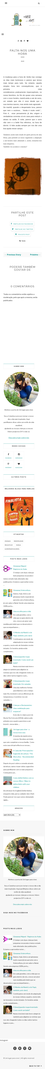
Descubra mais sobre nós (19, 438)
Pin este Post (24, 234)
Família (18, 545)
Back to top (35, 1066)
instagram (18, 455)
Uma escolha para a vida (22, 611)
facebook (8, 455)
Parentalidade (18, 541)
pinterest (8, 465)
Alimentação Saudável (12, 549)
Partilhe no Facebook (23, 224)
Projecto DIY (9, 545)
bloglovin (18, 465)
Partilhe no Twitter (24, 229)
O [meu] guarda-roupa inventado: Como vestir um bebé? (23, 660)
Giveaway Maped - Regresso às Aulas (27, 937)
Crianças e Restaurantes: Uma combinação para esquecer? (22, 708)
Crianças (8, 541)
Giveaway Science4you (21, 590)
